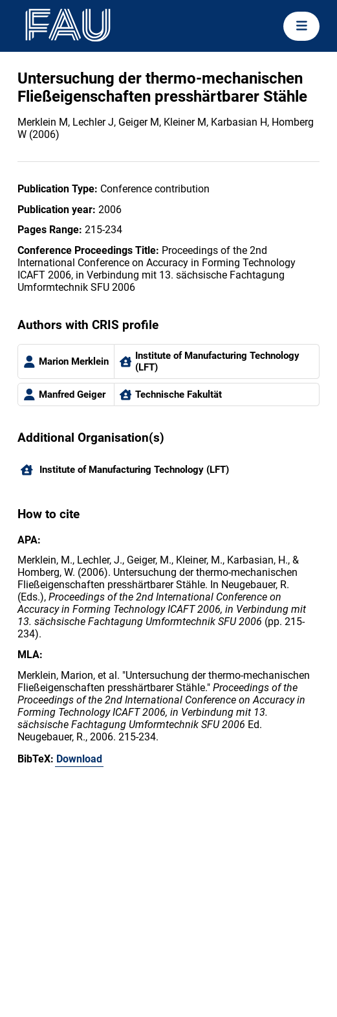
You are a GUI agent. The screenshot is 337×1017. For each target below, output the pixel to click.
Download (79, 759)
